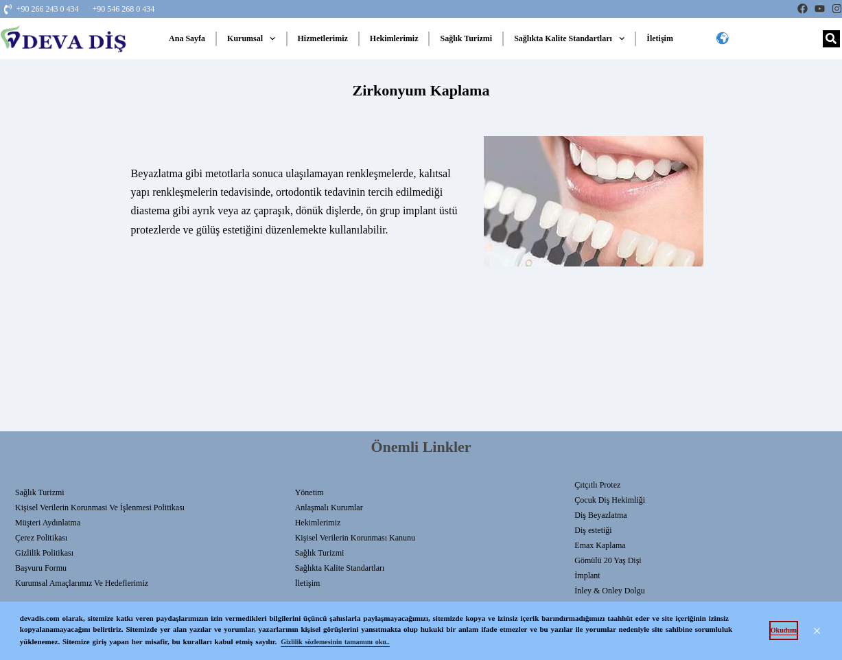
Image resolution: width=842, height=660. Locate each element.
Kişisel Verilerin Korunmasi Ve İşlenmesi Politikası (100, 507)
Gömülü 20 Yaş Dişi (607, 560)
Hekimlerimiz (394, 38)
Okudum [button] (784, 630)
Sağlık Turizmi (466, 38)
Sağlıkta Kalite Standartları (569, 38)
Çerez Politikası (41, 538)
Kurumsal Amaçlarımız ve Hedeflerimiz (81, 583)
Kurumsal (251, 38)
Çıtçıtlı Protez (597, 485)
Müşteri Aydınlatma (47, 522)
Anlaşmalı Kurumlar (329, 507)
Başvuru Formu (41, 568)
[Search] (831, 38)
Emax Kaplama (599, 545)
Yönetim (309, 492)
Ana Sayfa (187, 38)
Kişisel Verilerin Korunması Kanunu (355, 538)
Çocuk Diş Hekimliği (609, 500)
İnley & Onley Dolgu (609, 590)
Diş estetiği (592, 530)
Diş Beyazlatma (600, 515)
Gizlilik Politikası (44, 553)
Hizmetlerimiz (323, 38)
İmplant (587, 575)
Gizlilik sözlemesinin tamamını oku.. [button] (335, 642)
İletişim (659, 38)
